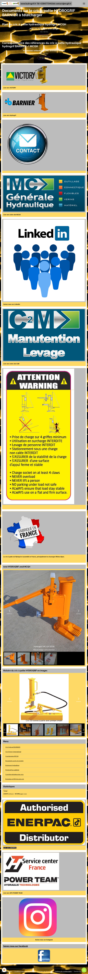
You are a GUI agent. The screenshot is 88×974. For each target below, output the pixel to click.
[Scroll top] (84, 970)
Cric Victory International (13, 752)
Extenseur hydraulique (12, 765)
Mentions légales (7, 971)
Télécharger (44, 36)
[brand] (37, 4)
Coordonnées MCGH (11, 756)
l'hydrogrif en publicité (12, 770)
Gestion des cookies (80, 971)
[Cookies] (4, 970)
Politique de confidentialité (63, 971)
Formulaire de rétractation (45, 971)
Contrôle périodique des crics (14, 774)
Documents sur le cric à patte (14, 761)
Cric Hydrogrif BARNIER (12, 747)
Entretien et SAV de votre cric (14, 779)
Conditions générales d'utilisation (24, 971)
